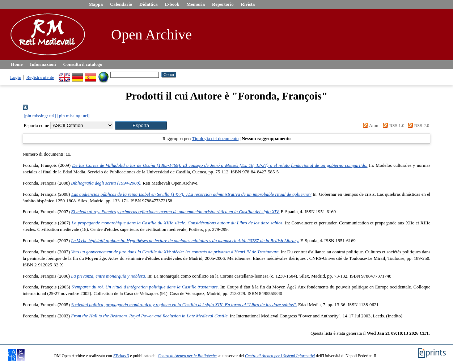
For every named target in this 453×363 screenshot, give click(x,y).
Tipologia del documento (215, 138)
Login (15, 77)
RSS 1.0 (393, 125)
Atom (370, 125)
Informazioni (43, 64)
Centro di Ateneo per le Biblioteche (187, 356)
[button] (141, 125)
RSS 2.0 (417, 125)
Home (17, 64)
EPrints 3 (121, 356)
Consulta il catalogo (82, 64)
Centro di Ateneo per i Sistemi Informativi (280, 356)
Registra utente (40, 77)
